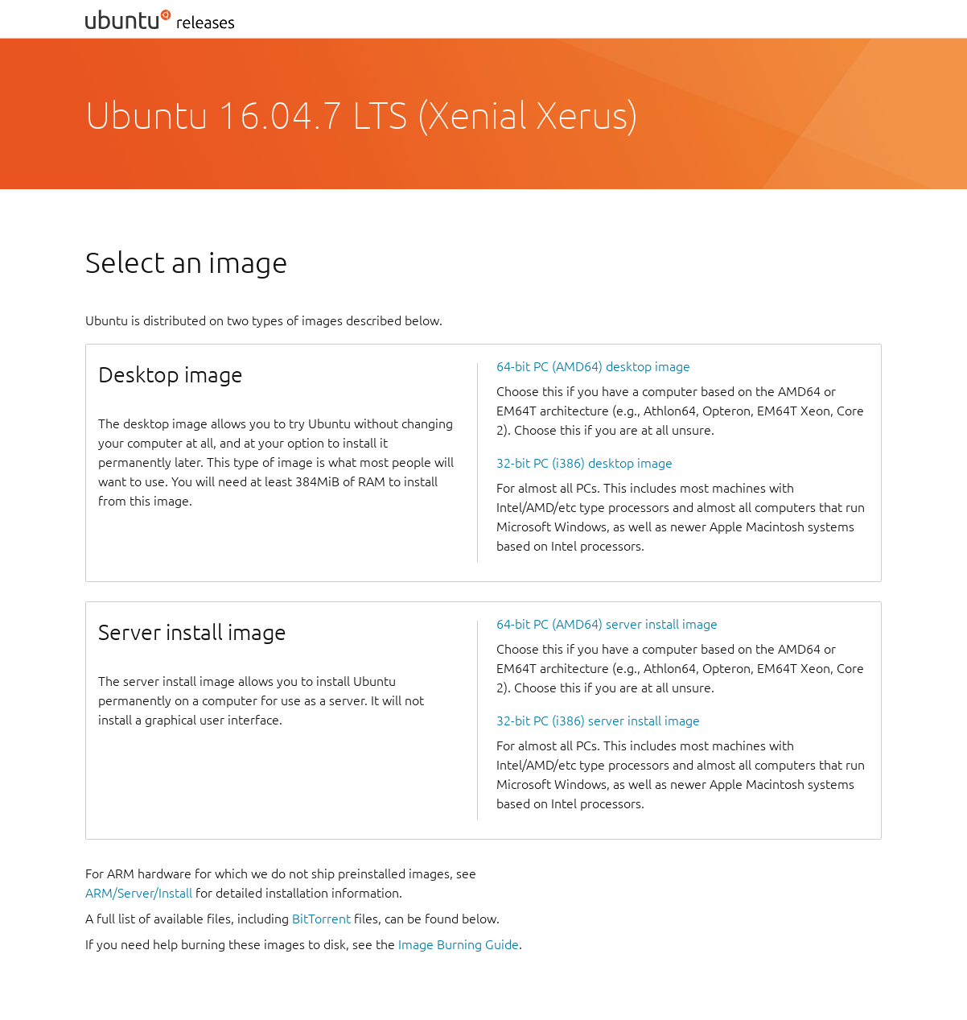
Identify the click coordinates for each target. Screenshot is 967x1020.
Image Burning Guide (458, 944)
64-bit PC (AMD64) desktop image (593, 366)
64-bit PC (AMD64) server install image (607, 624)
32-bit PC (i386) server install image (598, 720)
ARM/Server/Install (138, 893)
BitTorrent (321, 918)
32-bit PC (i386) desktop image (584, 463)
